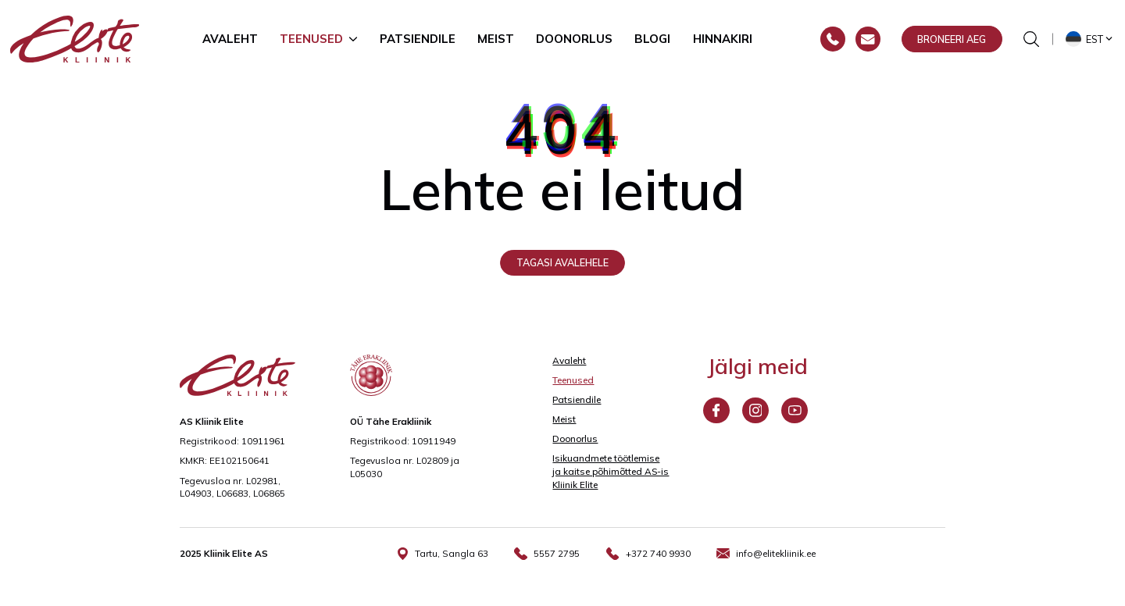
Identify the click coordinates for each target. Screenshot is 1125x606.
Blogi (652, 38)
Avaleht (230, 38)
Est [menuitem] (1094, 39)
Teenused (311, 38)
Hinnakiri (722, 38)
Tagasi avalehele (562, 262)
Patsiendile (417, 38)
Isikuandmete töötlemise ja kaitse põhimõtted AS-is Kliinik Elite (610, 471)
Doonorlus (574, 38)
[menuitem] (1091, 39)
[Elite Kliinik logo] (75, 38)
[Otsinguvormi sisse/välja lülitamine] (1031, 39)
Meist (495, 38)
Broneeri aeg (951, 39)
